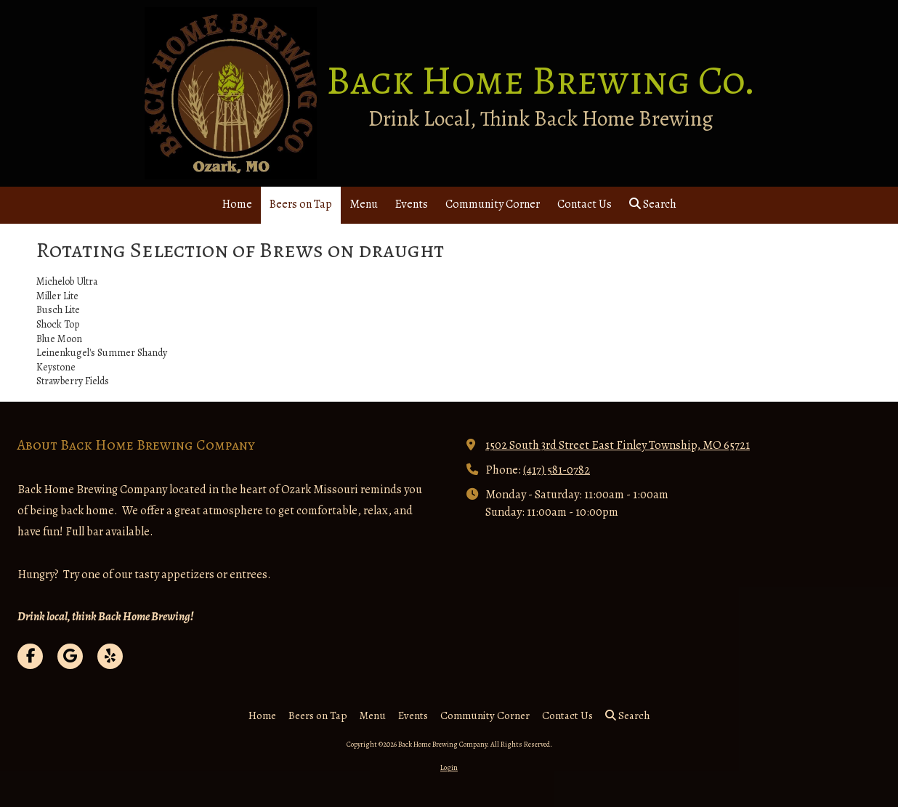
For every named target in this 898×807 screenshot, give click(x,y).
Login (449, 767)
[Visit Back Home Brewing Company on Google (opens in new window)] (70, 656)
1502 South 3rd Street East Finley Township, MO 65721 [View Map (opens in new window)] (617, 445)
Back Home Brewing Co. (541, 80)
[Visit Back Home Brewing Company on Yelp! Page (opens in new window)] (110, 656)
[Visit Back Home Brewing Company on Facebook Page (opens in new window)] (30, 656)
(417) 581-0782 (556, 469)
